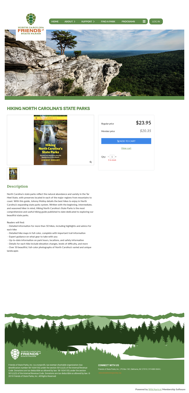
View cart (126, 148)
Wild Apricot (155, 389)
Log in (156, 21)
